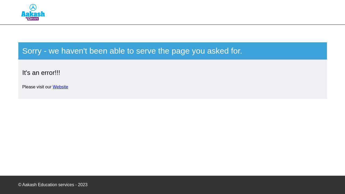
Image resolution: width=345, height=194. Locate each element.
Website (60, 87)
